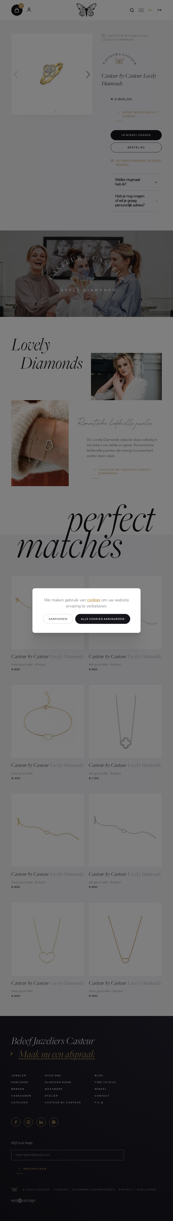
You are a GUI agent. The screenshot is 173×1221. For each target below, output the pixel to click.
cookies (93, 600)
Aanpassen (58, 618)
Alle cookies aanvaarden (103, 618)
